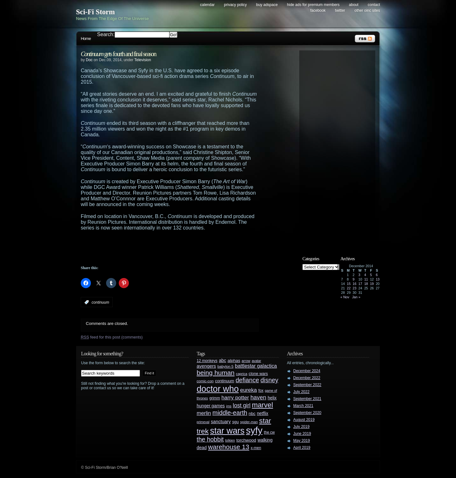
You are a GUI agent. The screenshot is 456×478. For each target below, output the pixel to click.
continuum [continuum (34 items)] (224, 380)
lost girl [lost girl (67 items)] (241, 405)
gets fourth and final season (118, 53)
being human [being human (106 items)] (216, 372)
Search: (106, 34)
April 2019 (301, 447)
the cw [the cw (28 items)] (269, 432)
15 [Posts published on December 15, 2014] (349, 284)
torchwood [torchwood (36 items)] (246, 440)
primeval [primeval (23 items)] (203, 422)
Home (86, 38)
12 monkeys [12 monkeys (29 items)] (207, 360)
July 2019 (301, 426)
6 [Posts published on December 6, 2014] (377, 275)
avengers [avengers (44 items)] (206, 366)
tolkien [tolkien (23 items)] (230, 440)
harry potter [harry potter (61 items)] (235, 398)
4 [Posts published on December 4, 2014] (365, 275)
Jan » (356, 297)
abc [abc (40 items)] (222, 360)
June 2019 (302, 433)
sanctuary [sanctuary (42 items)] (221, 421)
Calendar (207, 5)
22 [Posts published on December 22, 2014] (349, 288)
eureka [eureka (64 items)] (248, 390)
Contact (374, 5)
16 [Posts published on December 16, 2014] (355, 284)
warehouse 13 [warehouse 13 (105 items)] (228, 446)
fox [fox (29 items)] (260, 390)
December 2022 (306, 378)
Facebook (318, 10)
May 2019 (301, 440)
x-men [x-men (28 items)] (255, 448)
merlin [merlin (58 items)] (204, 413)
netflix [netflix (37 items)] (262, 413)
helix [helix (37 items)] (272, 398)
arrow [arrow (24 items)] (246, 361)
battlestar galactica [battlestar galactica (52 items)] (256, 366)
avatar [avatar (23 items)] (256, 361)
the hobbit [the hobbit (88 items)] (210, 439)
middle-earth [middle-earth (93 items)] (229, 412)
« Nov (344, 297)
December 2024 (306, 371)
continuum (100, 302)
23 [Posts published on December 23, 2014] (355, 288)
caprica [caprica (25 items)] (241, 374)
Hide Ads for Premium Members (313, 5)
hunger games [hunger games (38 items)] (211, 405)
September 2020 (307, 412)
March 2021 (303, 406)
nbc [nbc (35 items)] (252, 413)
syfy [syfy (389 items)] (254, 430)
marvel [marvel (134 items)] (262, 405)
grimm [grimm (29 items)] (214, 398)
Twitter (340, 10)
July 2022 (301, 392)
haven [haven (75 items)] (258, 397)
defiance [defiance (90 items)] (247, 380)
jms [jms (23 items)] (228, 406)
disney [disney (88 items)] (269, 380)
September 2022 (307, 385)
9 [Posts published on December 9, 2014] (354, 279)
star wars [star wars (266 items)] (227, 431)
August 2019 (303, 419)
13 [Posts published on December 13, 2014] (378, 279)
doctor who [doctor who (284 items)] (218, 389)
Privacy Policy (235, 5)
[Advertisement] (182, 248)
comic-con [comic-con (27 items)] (205, 381)
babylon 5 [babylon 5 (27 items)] (225, 366)
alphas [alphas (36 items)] (234, 360)
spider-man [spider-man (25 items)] (249, 422)
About (353, 5)
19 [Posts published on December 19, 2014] (372, 284)
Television (142, 60)
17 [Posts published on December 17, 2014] (360, 284)
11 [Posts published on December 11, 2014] (366, 279)
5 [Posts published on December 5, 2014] (371, 275)
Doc (89, 60)
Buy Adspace (267, 5)
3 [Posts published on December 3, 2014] (359, 275)
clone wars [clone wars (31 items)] (258, 373)
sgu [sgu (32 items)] (235, 421)
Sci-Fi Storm (95, 12)
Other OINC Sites (367, 10)
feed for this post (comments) (112, 337)
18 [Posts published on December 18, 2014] (366, 284)
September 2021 (307, 399)
